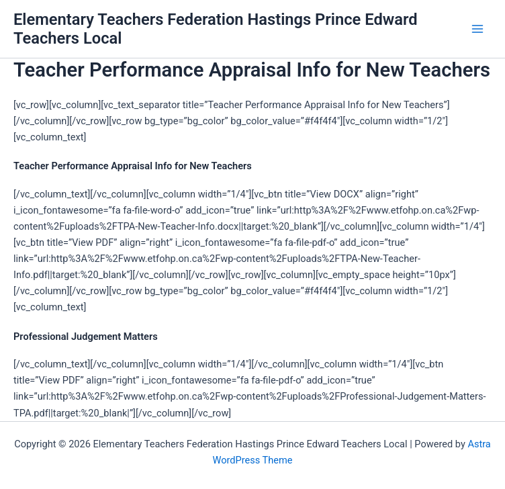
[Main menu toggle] (477, 29)
